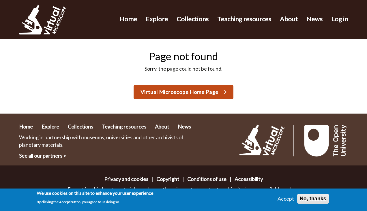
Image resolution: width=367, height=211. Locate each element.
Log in (339, 19)
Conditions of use (206, 179)
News (314, 19)
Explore (157, 19)
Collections (193, 19)
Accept (286, 198)
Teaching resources (244, 19)
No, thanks (313, 198)
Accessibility (249, 179)
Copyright (167, 179)
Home (128, 19)
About (289, 19)
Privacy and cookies (126, 179)
